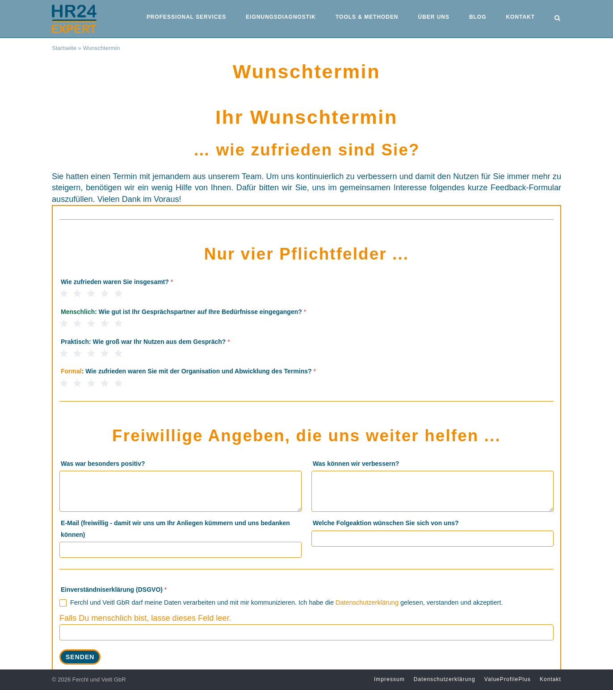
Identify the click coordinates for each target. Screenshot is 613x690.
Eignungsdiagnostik (281, 17)
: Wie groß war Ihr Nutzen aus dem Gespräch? (145, 341)
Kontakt (520, 17)
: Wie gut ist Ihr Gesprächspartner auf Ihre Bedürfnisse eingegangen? (183, 311)
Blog (477, 17)
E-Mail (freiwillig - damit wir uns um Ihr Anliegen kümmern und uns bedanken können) (175, 528)
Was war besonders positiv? (103, 463)
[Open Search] (557, 19)
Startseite (64, 48)
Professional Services (186, 17)
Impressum (389, 679)
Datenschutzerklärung (367, 602)
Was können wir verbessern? (356, 463)
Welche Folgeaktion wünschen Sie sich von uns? (385, 523)
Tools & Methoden (367, 17)
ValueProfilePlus (507, 679)
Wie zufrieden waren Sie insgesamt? (117, 281)
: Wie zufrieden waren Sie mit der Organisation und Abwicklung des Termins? (188, 371)
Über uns (433, 17)
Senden (80, 657)
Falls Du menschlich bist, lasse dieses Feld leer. (145, 618)
